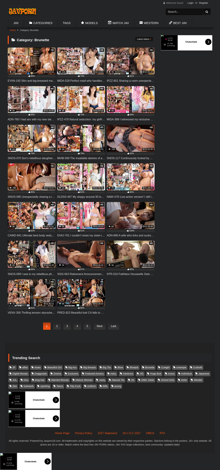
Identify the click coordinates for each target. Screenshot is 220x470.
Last (113, 326)
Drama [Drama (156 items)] (57, 373)
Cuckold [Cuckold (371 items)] (197, 367)
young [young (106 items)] (117, 386)
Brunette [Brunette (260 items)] (149, 367)
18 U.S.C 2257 (132, 433)
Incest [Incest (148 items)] (171, 373)
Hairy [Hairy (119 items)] (113, 373)
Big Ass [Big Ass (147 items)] (72, 367)
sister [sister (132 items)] (184, 380)
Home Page (62, 433)
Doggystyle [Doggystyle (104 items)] (41, 373)
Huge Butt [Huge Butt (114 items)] (155, 373)
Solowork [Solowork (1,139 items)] (29, 386)
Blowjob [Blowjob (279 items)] (134, 367)
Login (190, 3)
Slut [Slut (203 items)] (15, 386)
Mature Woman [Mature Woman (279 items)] (84, 380)
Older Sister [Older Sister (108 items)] (147, 380)
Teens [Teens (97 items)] (60, 386)
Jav (16, 23)
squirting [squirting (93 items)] (45, 386)
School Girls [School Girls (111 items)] (167, 380)
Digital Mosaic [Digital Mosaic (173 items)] (20, 373)
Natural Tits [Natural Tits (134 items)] (118, 380)
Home (13, 30)
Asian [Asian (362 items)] (37, 367)
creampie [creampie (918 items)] (181, 367)
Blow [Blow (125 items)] (120, 367)
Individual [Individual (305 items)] (186, 373)
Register (203, 3)
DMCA (150, 433)
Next (99, 326)
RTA (162, 433)
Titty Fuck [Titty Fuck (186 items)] (75, 386)
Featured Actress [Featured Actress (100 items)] (94, 373)
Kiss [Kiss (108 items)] (26, 380)
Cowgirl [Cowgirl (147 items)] (165, 367)
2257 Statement (107, 433)
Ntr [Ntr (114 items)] (132, 380)
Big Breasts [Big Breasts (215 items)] (89, 367)
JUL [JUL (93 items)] (15, 380)
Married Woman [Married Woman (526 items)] (60, 380)
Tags (67, 23)
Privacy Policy (83, 433)
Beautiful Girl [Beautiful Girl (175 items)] (54, 367)
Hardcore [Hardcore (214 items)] (128, 373)
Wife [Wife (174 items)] (105, 386)
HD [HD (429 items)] (142, 373)
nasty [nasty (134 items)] (102, 380)
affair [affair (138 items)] (25, 367)
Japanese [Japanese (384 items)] (204, 373)
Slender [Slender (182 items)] (198, 380)
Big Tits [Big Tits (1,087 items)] (107, 367)
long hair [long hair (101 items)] (40, 380)
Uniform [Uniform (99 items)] (91, 386)
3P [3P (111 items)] (14, 367)
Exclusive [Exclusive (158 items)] (73, 373)
